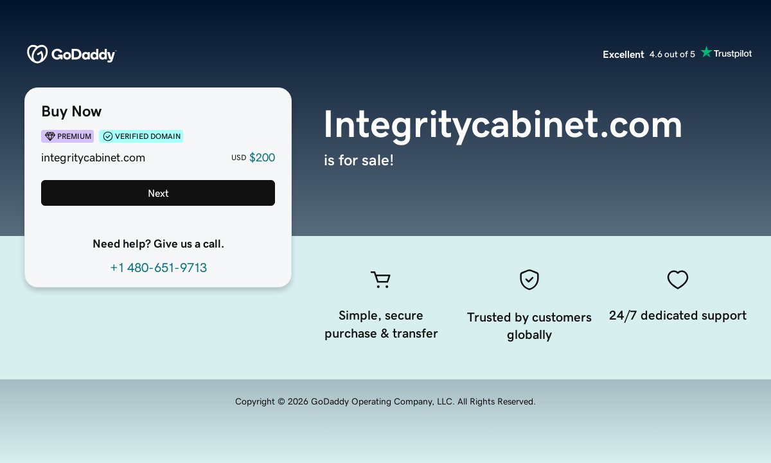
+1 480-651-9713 (158, 267)
